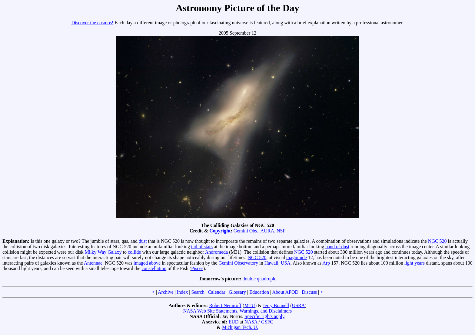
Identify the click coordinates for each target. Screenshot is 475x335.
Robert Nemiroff (225, 305)
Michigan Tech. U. (240, 327)
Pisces (197, 268)
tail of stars (202, 246)
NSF (281, 230)
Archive (166, 292)
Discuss (309, 292)
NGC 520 (437, 241)
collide (134, 252)
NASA (250, 321)
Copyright (220, 230)
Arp (326, 263)
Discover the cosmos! (92, 22)
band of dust (337, 246)
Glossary (237, 292)
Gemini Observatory (238, 263)
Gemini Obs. (246, 230)
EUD (233, 321)
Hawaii (271, 263)
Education (259, 292)
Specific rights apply (264, 316)
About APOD (285, 292)
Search (197, 292)
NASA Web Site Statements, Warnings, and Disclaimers (237, 310)
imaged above (147, 263)
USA (286, 263)
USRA (298, 305)
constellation (153, 268)
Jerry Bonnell (276, 305)
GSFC (267, 321)
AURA (267, 230)
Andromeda (216, 252)
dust (143, 241)
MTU (249, 305)
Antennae (93, 263)
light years (414, 263)
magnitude (296, 257)
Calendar (216, 292)
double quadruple (260, 278)
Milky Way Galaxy (103, 252)
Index (182, 292)
